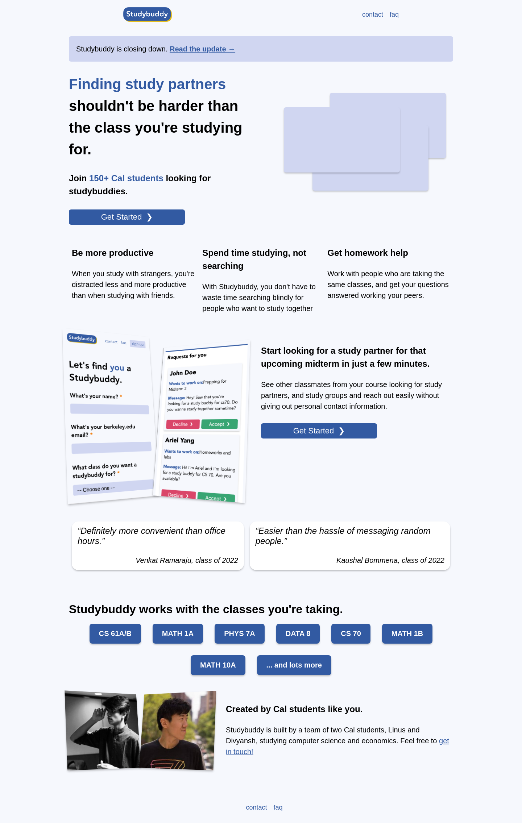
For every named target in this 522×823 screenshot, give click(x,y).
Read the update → (202, 49)
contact (372, 14)
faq (394, 14)
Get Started (121, 216)
